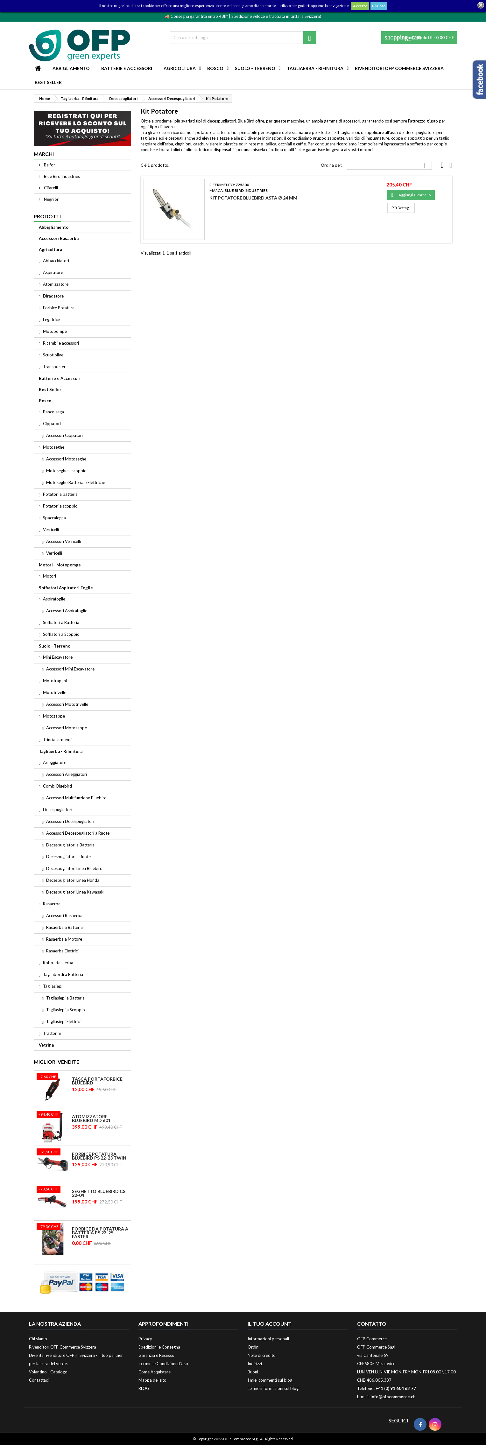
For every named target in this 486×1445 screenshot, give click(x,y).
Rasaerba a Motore (64, 939)
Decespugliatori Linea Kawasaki (75, 891)
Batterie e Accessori (126, 68)
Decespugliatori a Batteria (70, 844)
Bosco (215, 68)
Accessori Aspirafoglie (66, 610)
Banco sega (53, 411)
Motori (49, 576)
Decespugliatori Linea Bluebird (74, 868)
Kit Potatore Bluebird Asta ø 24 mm (253, 197)
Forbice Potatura (58, 307)
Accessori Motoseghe (66, 458)
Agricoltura (180, 68)
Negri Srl (51, 199)
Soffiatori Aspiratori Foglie (66, 587)
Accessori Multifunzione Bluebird (76, 797)
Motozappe (54, 716)
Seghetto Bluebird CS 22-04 (98, 1193)
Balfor (49, 164)
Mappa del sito (152, 1380)
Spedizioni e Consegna (159, 1347)
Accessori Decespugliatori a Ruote (77, 833)
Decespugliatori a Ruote (68, 856)
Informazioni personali (268, 1338)
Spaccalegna (54, 517)
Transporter (54, 366)
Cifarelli (50, 187)
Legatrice (51, 319)
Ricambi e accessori (61, 343)
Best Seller (48, 82)
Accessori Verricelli (63, 541)
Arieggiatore (54, 762)
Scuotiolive (53, 354)
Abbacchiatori (56, 260)
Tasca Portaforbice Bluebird (97, 1081)
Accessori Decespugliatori (70, 821)
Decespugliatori (57, 809)
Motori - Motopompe (60, 564)
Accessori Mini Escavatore (70, 668)
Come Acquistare (154, 1371)
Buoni (253, 1371)
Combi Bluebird (57, 786)
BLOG (143, 1388)
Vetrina (46, 1045)
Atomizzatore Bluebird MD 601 (91, 1118)
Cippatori (52, 423)
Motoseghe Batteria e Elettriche (75, 482)
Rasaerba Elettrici (62, 950)
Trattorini (52, 1033)
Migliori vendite (56, 1062)
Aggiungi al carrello (411, 195)
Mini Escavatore (58, 657)
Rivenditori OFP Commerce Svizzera (399, 68)
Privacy (145, 1338)
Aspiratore (53, 272)
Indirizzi (255, 1363)
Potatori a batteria (60, 494)
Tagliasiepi (52, 986)
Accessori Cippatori (64, 435)
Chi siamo (38, 1338)
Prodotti (47, 216)
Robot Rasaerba (58, 962)
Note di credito (262, 1355)
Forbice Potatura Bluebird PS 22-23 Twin (99, 1156)
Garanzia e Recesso (156, 1355)
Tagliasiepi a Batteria (65, 997)
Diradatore (53, 295)
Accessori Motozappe (66, 727)
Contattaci (39, 1380)
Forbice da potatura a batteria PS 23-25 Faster (100, 1232)
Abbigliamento (71, 68)
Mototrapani (55, 680)
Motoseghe (53, 447)
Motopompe (55, 331)
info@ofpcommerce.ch (393, 1396)
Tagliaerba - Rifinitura (315, 68)
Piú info (379, 6)
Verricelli (51, 529)
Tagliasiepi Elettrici (63, 1021)
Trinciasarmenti (57, 739)
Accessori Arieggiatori (66, 774)
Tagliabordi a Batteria (63, 974)
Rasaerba (51, 903)
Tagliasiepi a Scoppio (65, 1009)
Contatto (371, 1324)
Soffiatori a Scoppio (61, 634)
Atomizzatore (55, 284)
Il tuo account (270, 1324)
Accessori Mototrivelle (67, 704)
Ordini (253, 1347)
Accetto (360, 6)
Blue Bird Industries (61, 176)
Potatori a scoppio (60, 506)
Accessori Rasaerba (59, 238)
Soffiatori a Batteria (61, 622)
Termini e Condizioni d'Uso (163, 1363)
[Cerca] (243, 37)
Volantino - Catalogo (48, 1371)
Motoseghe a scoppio (66, 470)
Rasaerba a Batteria (64, 927)
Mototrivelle (54, 692)
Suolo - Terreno (255, 68)
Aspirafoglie (54, 598)
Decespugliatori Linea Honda (72, 880)
